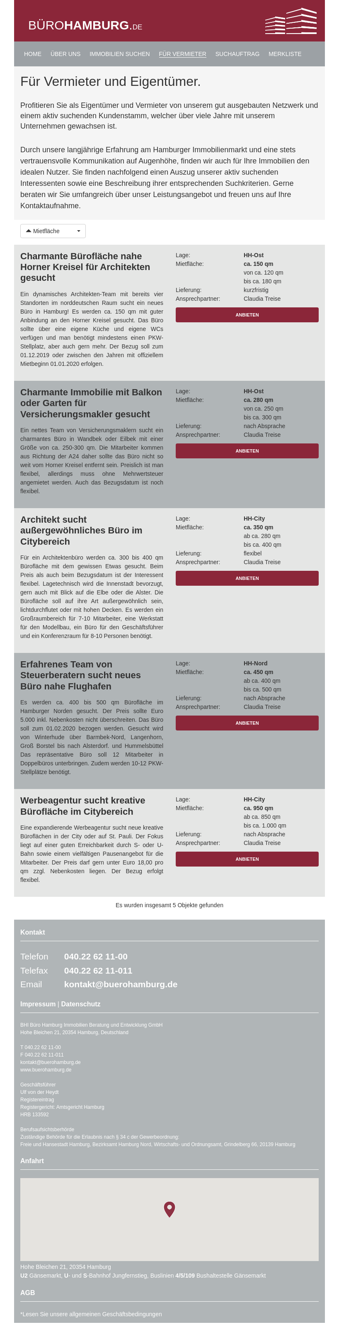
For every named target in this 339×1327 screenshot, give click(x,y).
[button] (53, 231)
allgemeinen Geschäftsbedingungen (115, 1314)
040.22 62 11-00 (96, 956)
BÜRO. (85, 25)
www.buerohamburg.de (45, 1070)
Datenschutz (80, 1004)
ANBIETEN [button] (247, 314)
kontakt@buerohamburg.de (121, 984)
